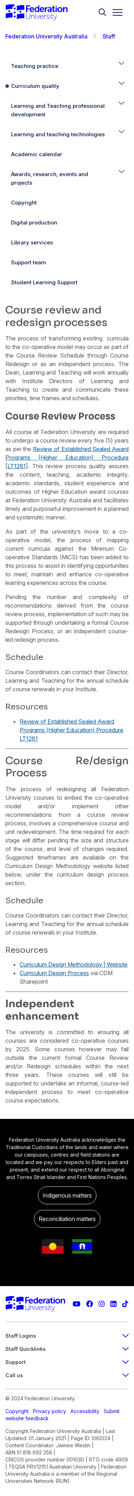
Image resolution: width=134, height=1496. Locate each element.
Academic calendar (36, 154)
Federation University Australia (46, 36)
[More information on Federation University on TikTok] (125, 1304)
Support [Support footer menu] (67, 1362)
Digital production (34, 222)
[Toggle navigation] (115, 12)
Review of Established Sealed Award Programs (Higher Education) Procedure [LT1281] (67, 457)
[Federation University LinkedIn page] (113, 1304)
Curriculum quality (35, 86)
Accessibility (84, 1411)
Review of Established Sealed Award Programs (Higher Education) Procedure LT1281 (71, 730)
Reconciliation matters (67, 1218)
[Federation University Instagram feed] (102, 1304)
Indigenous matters (67, 1195)
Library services (32, 242)
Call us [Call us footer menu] (67, 1375)
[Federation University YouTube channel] (76, 1304)
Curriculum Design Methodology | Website (74, 964)
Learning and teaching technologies (58, 134)
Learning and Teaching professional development (58, 110)
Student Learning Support (44, 282)
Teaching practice (34, 66)
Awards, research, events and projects (49, 178)
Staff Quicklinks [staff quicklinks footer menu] (67, 1349)
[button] (121, 66)
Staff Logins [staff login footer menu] (67, 1335)
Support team (28, 262)
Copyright (24, 202)
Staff (109, 36)
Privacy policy (49, 1411)
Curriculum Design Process (54, 973)
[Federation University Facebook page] (89, 1304)
